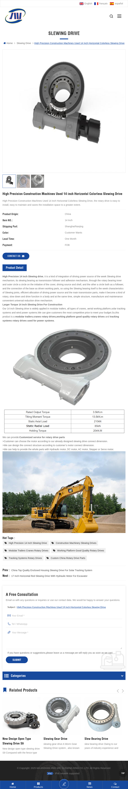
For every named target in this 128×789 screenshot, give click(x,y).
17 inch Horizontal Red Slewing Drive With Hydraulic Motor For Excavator (49, 576)
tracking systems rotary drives (25, 558)
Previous (118, 689)
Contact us (16, 256)
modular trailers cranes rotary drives (28, 550)
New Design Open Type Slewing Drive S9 (16, 741)
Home (8, 43)
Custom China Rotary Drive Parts (68, 558)
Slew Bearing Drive (96, 739)
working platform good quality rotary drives (80, 550)
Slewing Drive (24, 43)
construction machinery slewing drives (76, 543)
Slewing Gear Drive (55, 739)
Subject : (57, 607)
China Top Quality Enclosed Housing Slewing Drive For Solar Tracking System (51, 570)
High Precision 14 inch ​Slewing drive (28, 543)
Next (123, 689)
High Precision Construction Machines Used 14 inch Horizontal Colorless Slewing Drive (61, 607)
